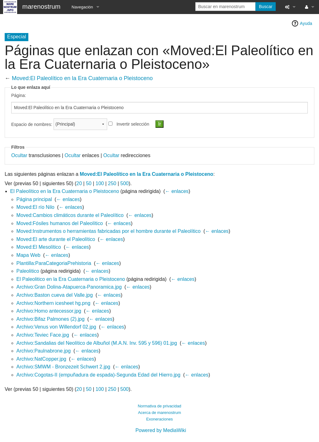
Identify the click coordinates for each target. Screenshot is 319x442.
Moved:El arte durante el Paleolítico (56, 239)
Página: (18, 95)
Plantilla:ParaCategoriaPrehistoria (54, 263)
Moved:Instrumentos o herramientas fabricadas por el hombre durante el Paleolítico (109, 231)
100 (100, 183)
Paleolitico (28, 271)
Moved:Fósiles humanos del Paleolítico (60, 223)
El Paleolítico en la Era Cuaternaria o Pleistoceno (64, 191)
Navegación (82, 7)
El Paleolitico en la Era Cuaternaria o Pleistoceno (71, 279)
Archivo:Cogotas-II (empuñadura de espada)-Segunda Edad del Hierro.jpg (99, 374)
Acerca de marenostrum (159, 412)
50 (89, 183)
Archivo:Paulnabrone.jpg (44, 350)
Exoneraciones (159, 419)
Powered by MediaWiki (161, 430)
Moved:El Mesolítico (39, 247)
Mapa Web (28, 255)
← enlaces (177, 191)
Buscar (266, 6)
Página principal (34, 199)
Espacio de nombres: (31, 124)
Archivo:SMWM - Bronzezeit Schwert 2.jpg (63, 366)
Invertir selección (133, 124)
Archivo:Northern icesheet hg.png (53, 303)
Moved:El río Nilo (36, 207)
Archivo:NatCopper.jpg (41, 359)
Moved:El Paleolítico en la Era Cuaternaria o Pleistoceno (82, 78)
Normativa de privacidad (159, 406)
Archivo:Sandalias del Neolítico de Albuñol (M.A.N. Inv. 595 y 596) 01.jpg (97, 343)
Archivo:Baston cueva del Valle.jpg (55, 295)
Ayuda (306, 23)
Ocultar (19, 155)
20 (79, 183)
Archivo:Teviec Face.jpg (43, 335)
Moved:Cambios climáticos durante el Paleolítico (70, 215)
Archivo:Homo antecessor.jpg (49, 311)
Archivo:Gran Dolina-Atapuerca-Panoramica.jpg (69, 287)
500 (124, 183)
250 (112, 183)
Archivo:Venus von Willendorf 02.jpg (56, 326)
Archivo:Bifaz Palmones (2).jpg (51, 319)
